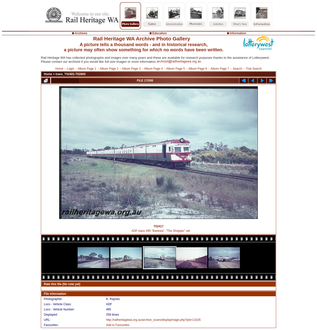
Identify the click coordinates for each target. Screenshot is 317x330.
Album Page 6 (197, 68)
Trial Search (254, 68)
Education (159, 33)
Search (237, 68)
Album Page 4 (153, 68)
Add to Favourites (117, 325)
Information (238, 33)
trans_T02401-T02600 (70, 74)
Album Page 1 (87, 68)
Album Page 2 (109, 68)
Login (70, 68)
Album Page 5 (175, 68)
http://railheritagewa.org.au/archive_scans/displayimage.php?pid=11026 (153, 320)
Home (59, 68)
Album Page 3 (131, 68)
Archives (81, 33)
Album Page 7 (220, 68)
